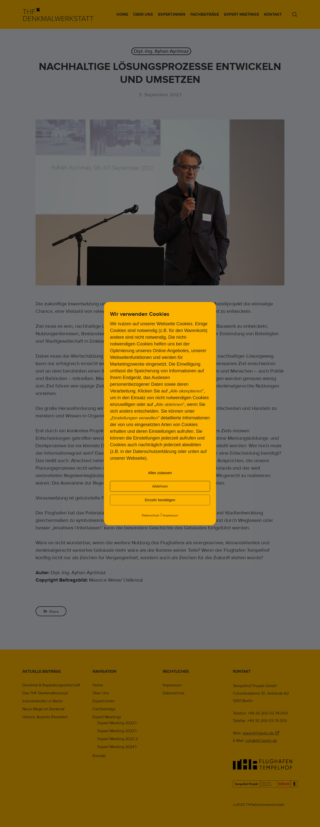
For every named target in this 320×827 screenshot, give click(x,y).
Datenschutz (150, 515)
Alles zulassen (160, 473)
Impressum (170, 515)
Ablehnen (160, 486)
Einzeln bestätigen (160, 500)
